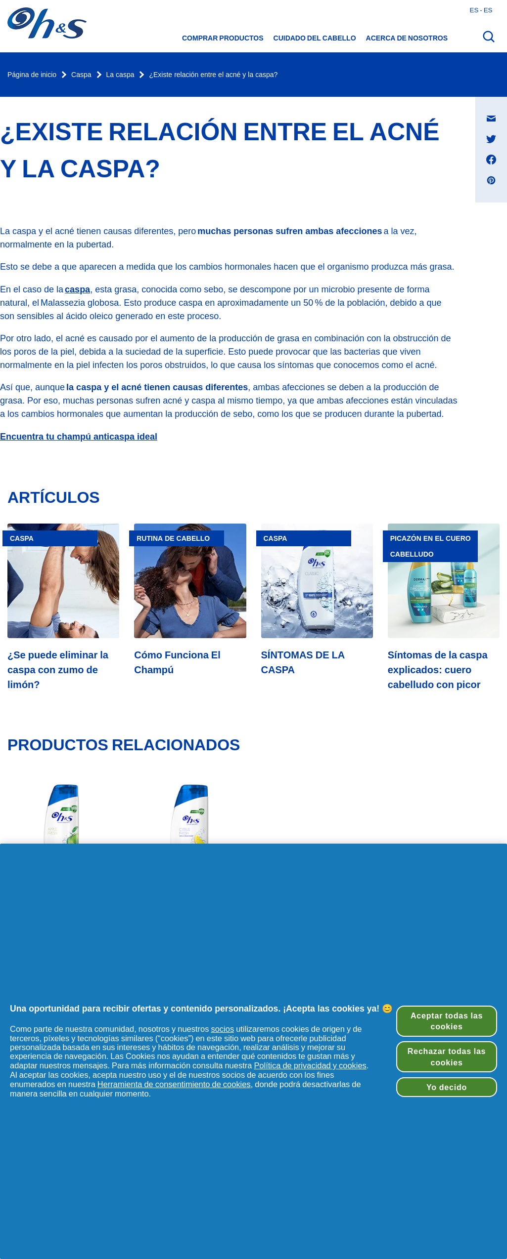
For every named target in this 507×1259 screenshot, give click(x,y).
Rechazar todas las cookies (447, 1056)
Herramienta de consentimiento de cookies (174, 1084)
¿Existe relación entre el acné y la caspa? (213, 75)
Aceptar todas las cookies (447, 1021)
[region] (253, 1051)
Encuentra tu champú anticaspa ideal (78, 436)
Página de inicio (31, 75)
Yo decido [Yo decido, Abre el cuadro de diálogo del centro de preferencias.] (446, 1087)
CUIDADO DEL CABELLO (315, 38)
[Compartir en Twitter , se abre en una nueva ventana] (491, 138)
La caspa (120, 75)
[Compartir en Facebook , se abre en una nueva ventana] (491, 159)
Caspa (81, 75)
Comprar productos (223, 38)
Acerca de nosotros (407, 38)
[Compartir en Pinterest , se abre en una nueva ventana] (491, 180)
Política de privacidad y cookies (310, 1065)
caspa (77, 289)
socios (222, 1029)
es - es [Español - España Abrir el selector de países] (481, 10)
